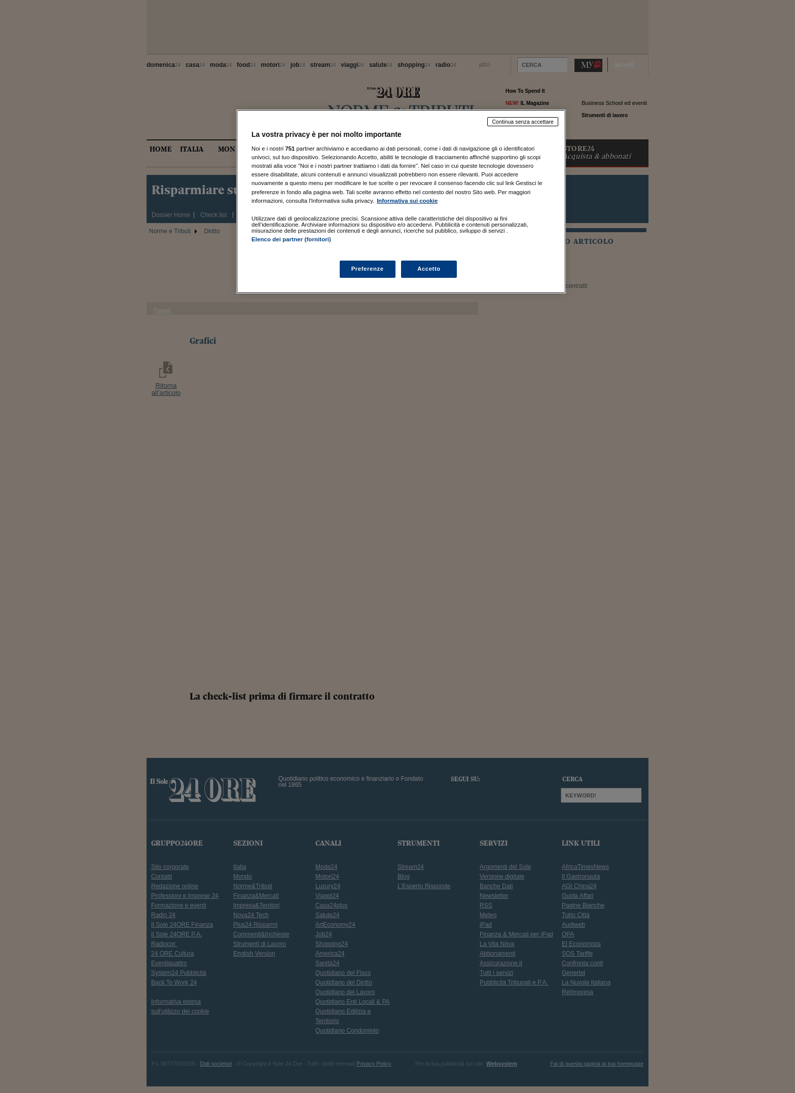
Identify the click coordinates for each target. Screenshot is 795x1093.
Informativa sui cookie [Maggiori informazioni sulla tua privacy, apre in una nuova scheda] (407, 201)
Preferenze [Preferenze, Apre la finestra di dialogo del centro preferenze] (367, 269)
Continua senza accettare (523, 122)
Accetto (429, 269)
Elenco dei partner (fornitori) (291, 239)
